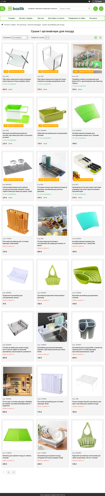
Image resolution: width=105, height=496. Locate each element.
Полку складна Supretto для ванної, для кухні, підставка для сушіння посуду (86, 403)
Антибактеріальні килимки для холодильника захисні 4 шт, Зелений (85, 134)
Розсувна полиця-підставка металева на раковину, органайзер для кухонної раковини (52, 189)
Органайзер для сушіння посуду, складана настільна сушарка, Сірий (50, 457)
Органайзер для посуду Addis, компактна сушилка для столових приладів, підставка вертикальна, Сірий (87, 349)
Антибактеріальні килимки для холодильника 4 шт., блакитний (83, 242)
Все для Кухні (21, 25)
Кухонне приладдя (34, 25)
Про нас (41, 18)
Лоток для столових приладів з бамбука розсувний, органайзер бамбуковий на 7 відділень (17, 404)
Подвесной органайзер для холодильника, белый (12, 296)
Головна (11, 18)
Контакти (93, 18)
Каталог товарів (25, 18)
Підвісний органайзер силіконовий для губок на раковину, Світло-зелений (86, 457)
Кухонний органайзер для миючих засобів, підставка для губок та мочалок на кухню (17, 135)
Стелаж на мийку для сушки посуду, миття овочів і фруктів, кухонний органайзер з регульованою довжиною (17, 349)
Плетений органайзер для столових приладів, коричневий (15, 242)
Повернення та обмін (76, 18)
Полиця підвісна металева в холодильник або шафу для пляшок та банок (51, 243)
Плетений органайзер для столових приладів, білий (50, 403)
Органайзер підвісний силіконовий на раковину (50, 296)
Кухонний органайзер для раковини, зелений (85, 296)
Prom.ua (62, 495)
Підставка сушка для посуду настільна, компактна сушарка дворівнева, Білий (51, 80)
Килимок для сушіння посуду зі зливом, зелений (17, 457)
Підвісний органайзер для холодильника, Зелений (52, 134)
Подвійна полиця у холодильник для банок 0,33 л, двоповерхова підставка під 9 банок (87, 81)
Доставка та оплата (56, 18)
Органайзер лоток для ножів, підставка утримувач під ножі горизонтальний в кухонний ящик (86, 189)
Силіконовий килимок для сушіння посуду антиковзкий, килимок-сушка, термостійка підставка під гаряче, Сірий (17, 189)
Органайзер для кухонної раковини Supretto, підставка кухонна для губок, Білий (51, 349)
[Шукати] (88, 8)
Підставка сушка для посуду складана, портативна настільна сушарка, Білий (17, 80)
